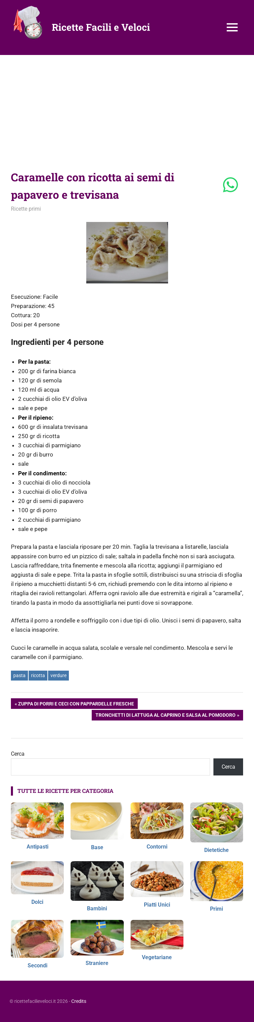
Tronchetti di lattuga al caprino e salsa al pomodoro (165, 715)
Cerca (18, 754)
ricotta (38, 675)
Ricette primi (26, 209)
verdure (58, 675)
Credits (78, 1001)
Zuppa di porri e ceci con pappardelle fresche (76, 704)
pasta (19, 675)
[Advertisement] (127, 106)
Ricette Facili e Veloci (101, 27)
